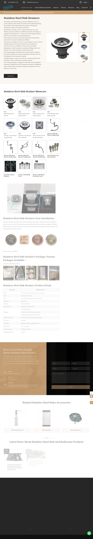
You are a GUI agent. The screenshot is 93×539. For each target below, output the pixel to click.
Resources (71, 7)
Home (7, 12)
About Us (56, 7)
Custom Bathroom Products (43, 7)
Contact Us (84, 7)
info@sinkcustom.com (32, 2)
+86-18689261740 (13, 2)
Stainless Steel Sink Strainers (46, 12)
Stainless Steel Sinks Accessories (29, 12)
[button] (84, 61)
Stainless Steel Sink (26, 7)
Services (63, 7)
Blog (78, 7)
